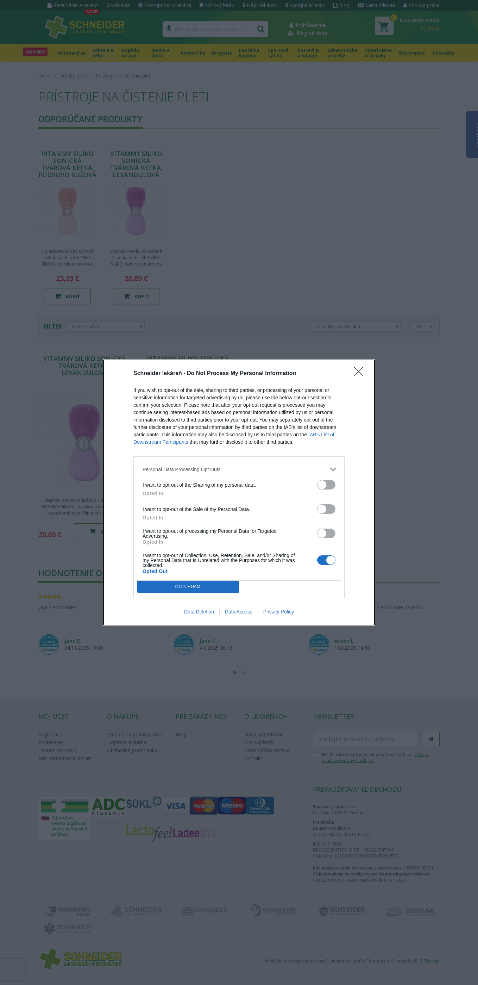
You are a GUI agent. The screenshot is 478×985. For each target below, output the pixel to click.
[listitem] (239, 469)
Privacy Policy (278, 612)
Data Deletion (199, 612)
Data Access (238, 612)
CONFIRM (188, 587)
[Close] (360, 373)
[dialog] (239, 492)
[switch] (326, 485)
